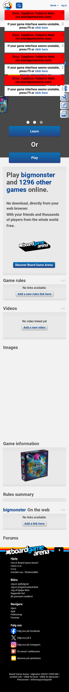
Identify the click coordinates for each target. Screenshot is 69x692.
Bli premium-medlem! (22, 596)
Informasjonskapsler (41, 679)
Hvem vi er (16, 566)
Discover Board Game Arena (34, 265)
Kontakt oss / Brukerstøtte (24, 572)
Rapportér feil (18, 593)
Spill (13, 611)
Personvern (23, 679)
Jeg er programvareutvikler (24, 587)
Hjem (13, 608)
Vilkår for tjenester (49, 676)
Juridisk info (15, 676)
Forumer (15, 617)
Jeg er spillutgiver (20, 584)
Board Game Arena (19, 674)
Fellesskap (16, 614)
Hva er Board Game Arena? (24, 562)
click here (41, 27)
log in (64, 5)
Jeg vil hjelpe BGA (20, 590)
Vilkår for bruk (31, 676)
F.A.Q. (14, 569)
